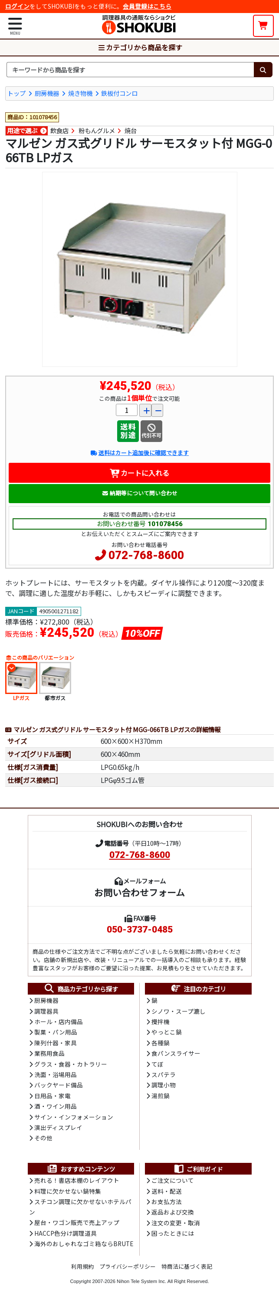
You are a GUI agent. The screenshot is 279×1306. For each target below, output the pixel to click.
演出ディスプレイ (58, 1127)
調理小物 (163, 1084)
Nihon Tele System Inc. (141, 1281)
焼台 (131, 130)
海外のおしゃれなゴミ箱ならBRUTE (83, 1243)
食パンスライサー (175, 1053)
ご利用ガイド (198, 1169)
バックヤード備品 (58, 1084)
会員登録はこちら (147, 6)
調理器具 (46, 1011)
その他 (43, 1137)
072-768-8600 (146, 555)
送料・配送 (166, 1191)
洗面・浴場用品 (55, 1074)
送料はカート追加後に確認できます (139, 452)
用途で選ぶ (22, 130)
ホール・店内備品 (58, 1021)
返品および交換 (172, 1212)
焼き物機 (80, 93)
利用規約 (82, 1266)
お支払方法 (166, 1201)
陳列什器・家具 (55, 1042)
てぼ (157, 1064)
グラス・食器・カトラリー (70, 1064)
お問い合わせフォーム (139, 892)
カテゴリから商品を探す (139, 47)
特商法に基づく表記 (186, 1266)
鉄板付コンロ (119, 93)
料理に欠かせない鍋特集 (67, 1191)
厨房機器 (47, 93)
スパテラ (163, 1074)
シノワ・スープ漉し (178, 1011)
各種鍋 (160, 1042)
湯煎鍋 (160, 1095)
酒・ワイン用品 (55, 1106)
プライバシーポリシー (127, 1266)
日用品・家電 (52, 1095)
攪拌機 (160, 1021)
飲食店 (59, 130)
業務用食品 (49, 1053)
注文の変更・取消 (175, 1222)
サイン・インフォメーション (73, 1117)
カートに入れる (139, 473)
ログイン (17, 6)
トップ (16, 93)
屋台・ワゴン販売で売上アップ (76, 1222)
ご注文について (172, 1180)
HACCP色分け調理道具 (65, 1233)
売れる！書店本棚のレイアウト (76, 1180)
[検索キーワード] (130, 70)
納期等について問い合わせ (139, 493)
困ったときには (172, 1233)
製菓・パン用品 (55, 1032)
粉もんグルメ (97, 130)
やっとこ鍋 (166, 1032)
